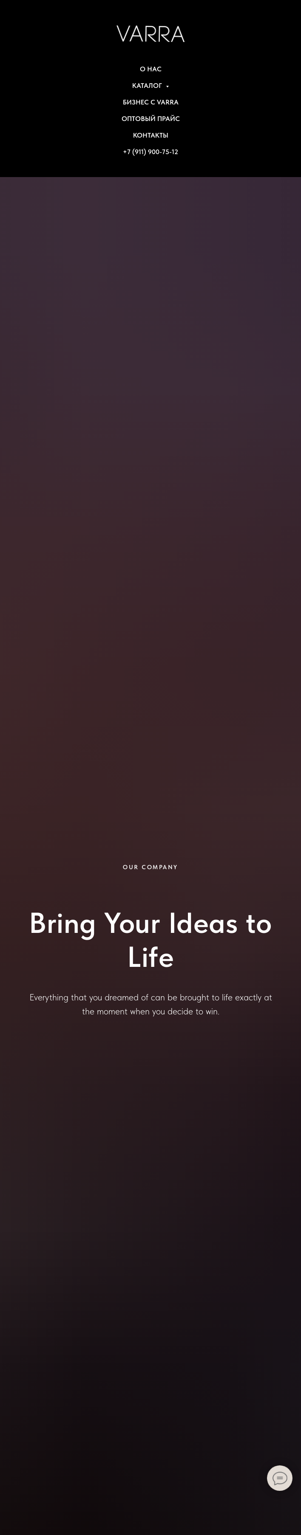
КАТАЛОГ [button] (148, 86)
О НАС (151, 69)
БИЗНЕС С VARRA (151, 102)
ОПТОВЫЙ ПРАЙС (151, 119)
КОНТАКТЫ (150, 135)
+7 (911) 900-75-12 (150, 152)
